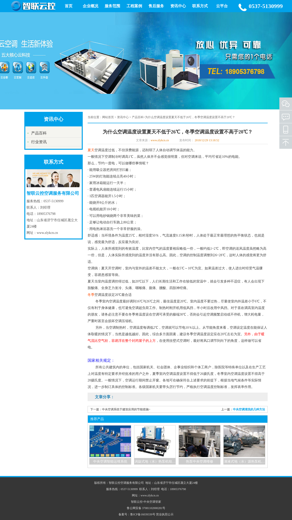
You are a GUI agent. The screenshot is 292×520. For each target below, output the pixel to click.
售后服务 (156, 6)
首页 (69, 6)
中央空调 (149, 501)
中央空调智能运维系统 (110, 461)
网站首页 (108, 117)
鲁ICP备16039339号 (142, 514)
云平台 (222, 6)
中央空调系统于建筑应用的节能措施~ (126, 409)
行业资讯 (39, 142)
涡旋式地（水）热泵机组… (155, 461)
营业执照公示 (164, 514)
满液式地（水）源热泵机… (244, 461)
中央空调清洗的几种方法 (249, 409)
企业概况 (90, 6)
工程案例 (134, 6)
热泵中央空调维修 (199, 461)
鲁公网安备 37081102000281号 (146, 508)
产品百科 (39, 133)
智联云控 (137, 501)
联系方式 (200, 6)
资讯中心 (178, 6)
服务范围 (112, 6)
